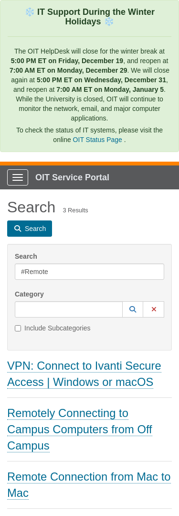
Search (26, 256)
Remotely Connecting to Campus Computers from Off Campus (79, 429)
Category (29, 294)
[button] (132, 309)
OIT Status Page (98, 139)
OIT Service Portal (72, 177)
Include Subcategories (53, 328)
